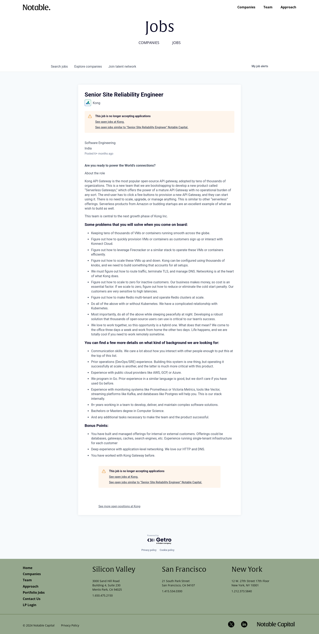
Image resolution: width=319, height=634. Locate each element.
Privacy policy (148, 550)
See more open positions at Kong (119, 506)
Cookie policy (167, 550)
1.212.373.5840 (242, 591)
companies (88, 66)
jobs (59, 66)
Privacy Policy (70, 625)
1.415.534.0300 (172, 591)
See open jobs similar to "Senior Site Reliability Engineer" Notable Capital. (141, 127)
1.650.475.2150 (102, 595)
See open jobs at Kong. (109, 121)
